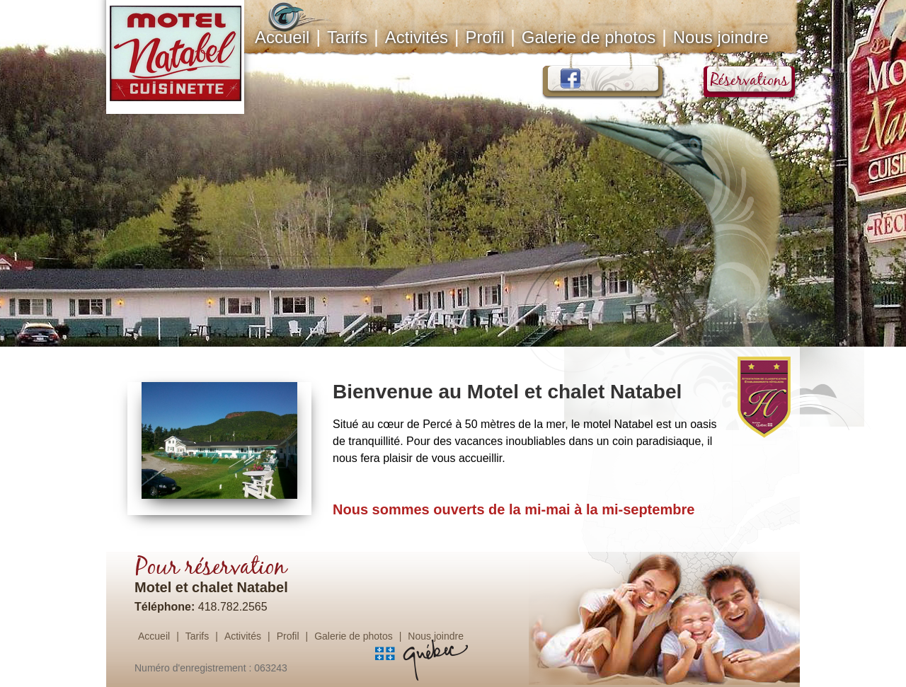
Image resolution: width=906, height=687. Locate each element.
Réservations (755, 80)
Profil (485, 37)
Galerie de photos (588, 37)
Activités (416, 37)
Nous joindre (721, 37)
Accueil (284, 35)
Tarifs (347, 37)
